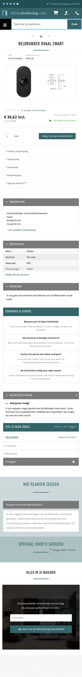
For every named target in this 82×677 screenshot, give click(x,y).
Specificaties (13, 159)
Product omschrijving (17, 151)
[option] (23, 81)
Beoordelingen (14, 175)
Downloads (12, 167)
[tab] (41, 395)
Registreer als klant (67, 437)
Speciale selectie (15, 183)
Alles (41, 36)
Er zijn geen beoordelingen (33, 110)
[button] (41, 395)
